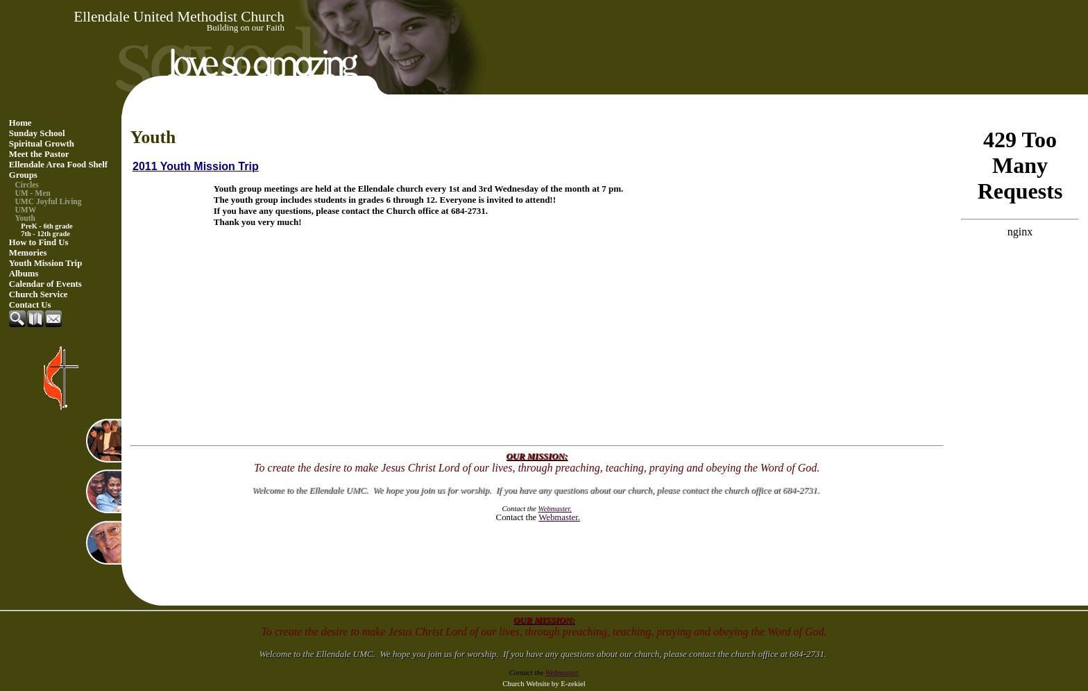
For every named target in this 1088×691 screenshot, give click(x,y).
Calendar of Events (45, 284)
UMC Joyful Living (48, 201)
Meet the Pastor (39, 154)
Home (20, 123)
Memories (28, 253)
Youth (25, 218)
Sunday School (37, 133)
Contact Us (30, 305)
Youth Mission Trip (46, 263)
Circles (27, 185)
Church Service (38, 294)
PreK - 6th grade (46, 226)
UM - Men (33, 193)
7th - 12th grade (45, 234)
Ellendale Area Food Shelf (58, 164)
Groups (23, 175)
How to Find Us (39, 242)
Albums (24, 273)
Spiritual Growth (41, 144)
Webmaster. (559, 517)
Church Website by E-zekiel (543, 684)
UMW (26, 210)
